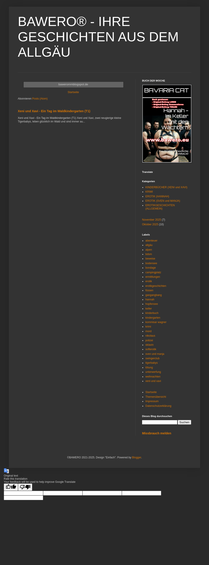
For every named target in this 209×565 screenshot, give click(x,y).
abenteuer (151, 240)
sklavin (149, 344)
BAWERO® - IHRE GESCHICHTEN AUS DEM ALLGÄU (98, 37)
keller (148, 308)
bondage (150, 267)
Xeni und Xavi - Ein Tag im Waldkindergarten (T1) (54, 111)
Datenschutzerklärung (158, 405)
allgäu (149, 245)
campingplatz (153, 272)
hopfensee (151, 303)
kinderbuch (152, 313)
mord (148, 331)
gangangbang (153, 295)
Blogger (136, 457)
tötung (149, 367)
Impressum (152, 401)
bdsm (148, 254)
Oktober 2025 (150, 224)
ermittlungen (152, 276)
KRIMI (149, 191)
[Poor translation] (25, 487)
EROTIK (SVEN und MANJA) (162, 200)
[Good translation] (11, 487)
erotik (148, 281)
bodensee (151, 263)
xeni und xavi (153, 381)
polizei (149, 340)
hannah (149, 299)
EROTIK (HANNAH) (157, 196)
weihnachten (152, 376)
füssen (149, 290)
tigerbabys (151, 362)
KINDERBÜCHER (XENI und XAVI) (166, 187)
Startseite (73, 92)
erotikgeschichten (155, 285)
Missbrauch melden (156, 433)
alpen (148, 249)
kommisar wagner (156, 322)
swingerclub (152, 358)
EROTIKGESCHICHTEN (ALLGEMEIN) (160, 207)
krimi (148, 326)
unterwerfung (153, 371)
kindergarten (152, 317)
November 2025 (151, 219)
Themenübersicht (155, 396)
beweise (150, 258)
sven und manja (154, 353)
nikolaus (150, 335)
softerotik (150, 349)
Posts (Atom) (40, 98)
